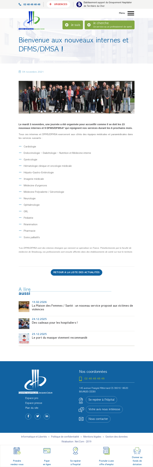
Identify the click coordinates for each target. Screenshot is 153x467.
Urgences (58, 4)
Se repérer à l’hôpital (101, 400)
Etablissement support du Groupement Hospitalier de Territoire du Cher (108, 4)
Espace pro (31, 398)
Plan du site (31, 408)
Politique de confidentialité (65, 436)
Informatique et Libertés (34, 436)
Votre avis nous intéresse (104, 409)
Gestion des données (116, 436)
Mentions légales (92, 436)
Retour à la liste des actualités (76, 272)
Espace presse (33, 403)
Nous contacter (98, 419)
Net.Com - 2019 (83, 441)
